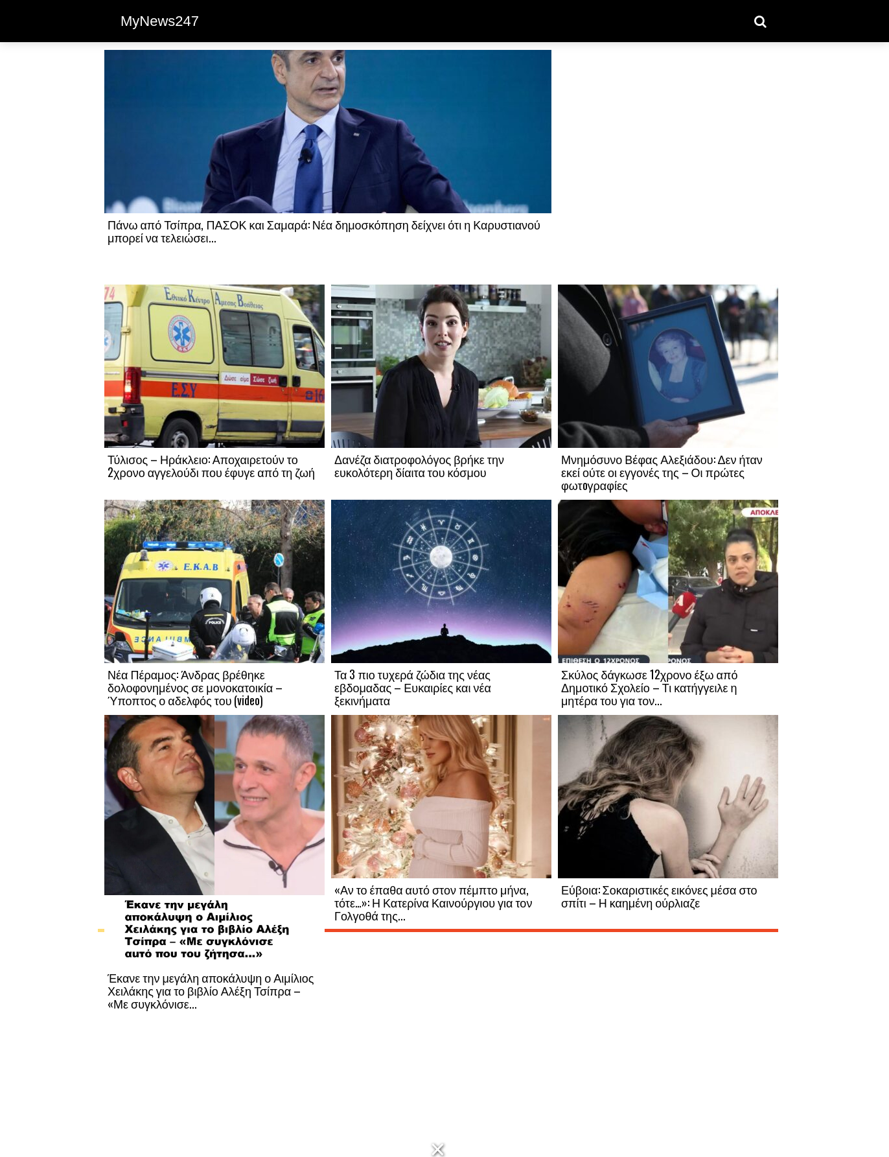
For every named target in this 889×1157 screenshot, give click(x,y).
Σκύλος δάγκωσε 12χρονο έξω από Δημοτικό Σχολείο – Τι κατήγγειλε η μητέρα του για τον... (649, 687)
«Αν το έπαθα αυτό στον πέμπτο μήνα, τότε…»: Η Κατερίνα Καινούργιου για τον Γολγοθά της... (433, 902)
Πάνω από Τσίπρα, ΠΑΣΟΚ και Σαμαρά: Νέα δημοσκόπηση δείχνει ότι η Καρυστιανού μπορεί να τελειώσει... (324, 231)
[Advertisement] (668, 166)
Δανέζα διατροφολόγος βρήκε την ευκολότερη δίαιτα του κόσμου (419, 465)
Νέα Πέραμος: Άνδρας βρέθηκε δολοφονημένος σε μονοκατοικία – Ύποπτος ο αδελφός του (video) (195, 687)
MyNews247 (160, 21)
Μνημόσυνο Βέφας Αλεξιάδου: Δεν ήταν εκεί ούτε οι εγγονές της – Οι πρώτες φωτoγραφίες (662, 471)
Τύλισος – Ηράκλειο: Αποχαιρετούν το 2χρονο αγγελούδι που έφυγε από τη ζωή (211, 465)
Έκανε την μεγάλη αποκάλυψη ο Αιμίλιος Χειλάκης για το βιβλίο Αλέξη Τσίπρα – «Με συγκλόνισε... (211, 990)
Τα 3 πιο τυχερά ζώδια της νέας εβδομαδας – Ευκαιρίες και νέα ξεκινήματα (412, 687)
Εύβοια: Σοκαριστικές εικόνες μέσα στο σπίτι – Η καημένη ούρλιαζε (659, 896)
